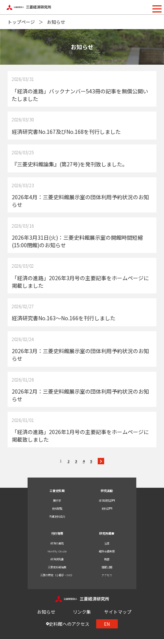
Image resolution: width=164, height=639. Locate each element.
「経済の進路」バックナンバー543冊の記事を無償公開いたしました (80, 94)
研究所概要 (106, 533)
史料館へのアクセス (69, 623)
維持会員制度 (107, 551)
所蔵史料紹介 (57, 516)
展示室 (57, 501)
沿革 (106, 543)
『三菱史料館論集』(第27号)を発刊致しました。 (70, 164)
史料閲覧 (57, 508)
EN (107, 623)
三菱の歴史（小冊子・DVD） (57, 575)
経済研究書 (57, 559)
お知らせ (46, 611)
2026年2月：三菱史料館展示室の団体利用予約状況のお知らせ (80, 395)
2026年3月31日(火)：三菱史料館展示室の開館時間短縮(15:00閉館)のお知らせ (77, 241)
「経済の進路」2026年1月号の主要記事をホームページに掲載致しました (80, 435)
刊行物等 (57, 533)
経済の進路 (57, 543)
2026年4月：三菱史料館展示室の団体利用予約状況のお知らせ (80, 200)
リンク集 (82, 611)
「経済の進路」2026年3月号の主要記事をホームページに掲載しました (80, 281)
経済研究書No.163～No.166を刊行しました (64, 318)
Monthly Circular (57, 551)
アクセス (107, 575)
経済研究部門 (107, 501)
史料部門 (107, 508)
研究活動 (107, 491)
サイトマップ (117, 611)
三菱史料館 (57, 491)
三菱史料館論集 (57, 567)
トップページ (21, 22)
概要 (106, 559)
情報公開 (107, 567)
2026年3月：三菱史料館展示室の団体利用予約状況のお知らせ (80, 354)
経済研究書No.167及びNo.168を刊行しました (66, 131)
